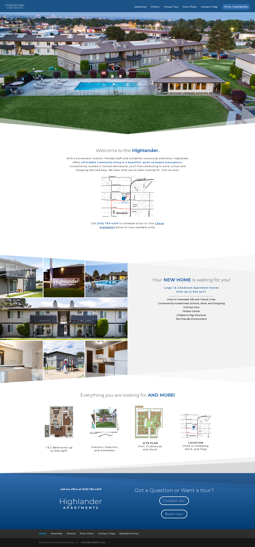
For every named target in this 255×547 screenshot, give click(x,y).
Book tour (174, 514)
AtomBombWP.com (92, 542)
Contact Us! (174, 501)
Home (42, 533)
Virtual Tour (171, 7)
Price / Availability (236, 7)
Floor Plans (190, 7)
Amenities (141, 7)
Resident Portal (128, 533)
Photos (155, 7)
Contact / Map (209, 7)
